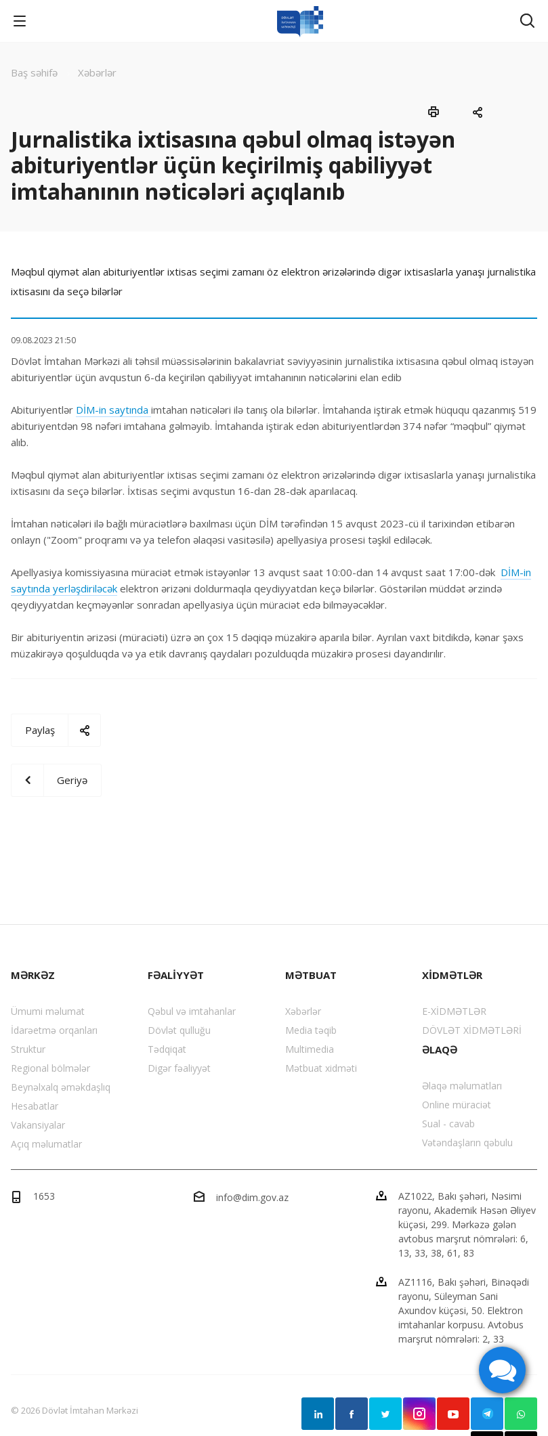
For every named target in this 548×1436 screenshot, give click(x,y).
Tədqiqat (167, 1049)
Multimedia (309, 1049)
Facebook (351, 1413)
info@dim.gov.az (252, 1197)
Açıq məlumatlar (46, 1143)
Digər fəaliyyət (179, 1068)
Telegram (487, 1413)
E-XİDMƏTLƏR (454, 1011)
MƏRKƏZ (33, 975)
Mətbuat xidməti (321, 1068)
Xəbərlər (303, 1011)
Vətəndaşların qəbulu (467, 1142)
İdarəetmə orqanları (54, 1030)
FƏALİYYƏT (176, 975)
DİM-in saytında (113, 409)
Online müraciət (456, 1104)
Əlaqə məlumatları (462, 1085)
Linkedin (317, 1413)
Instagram (419, 1413)
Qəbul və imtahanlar (192, 1011)
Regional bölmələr (50, 1068)
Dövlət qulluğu (179, 1030)
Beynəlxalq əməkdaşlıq (60, 1087)
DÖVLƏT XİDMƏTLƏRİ (472, 1030)
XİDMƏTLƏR (452, 975)
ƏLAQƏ (439, 1049)
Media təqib (311, 1030)
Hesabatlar (34, 1106)
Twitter (385, 1413)
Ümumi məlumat (48, 1011)
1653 (44, 1196)
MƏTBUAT (311, 975)
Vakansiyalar (38, 1124)
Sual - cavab (448, 1123)
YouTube (453, 1413)
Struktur (28, 1049)
